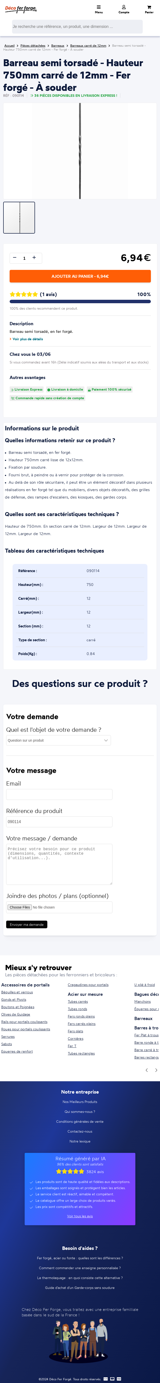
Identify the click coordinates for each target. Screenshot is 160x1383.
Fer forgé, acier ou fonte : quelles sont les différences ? (80, 1258)
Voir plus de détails (26, 339)
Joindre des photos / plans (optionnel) (57, 898)
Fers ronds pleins (81, 1016)
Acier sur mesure (85, 994)
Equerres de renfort (17, 1051)
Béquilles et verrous (17, 992)
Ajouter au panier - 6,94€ (80, 276)
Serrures (8, 1036)
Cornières (75, 1038)
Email (13, 785)
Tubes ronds (77, 1009)
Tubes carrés (78, 1001)
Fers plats (75, 1031)
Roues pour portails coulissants (25, 1029)
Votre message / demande (41, 840)
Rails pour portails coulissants (24, 1022)
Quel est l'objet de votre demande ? (53, 732)
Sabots (6, 1044)
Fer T (72, 1046)
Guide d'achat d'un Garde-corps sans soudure (80, 1287)
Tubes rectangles (81, 1053)
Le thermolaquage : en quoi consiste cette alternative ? (80, 1278)
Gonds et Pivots (13, 999)
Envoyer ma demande (27, 927)
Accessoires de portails (25, 984)
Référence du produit (34, 813)
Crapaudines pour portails (88, 984)
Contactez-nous (80, 1131)
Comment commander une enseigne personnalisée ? (80, 1268)
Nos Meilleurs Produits (80, 1102)
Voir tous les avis (80, 1216)
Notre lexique (80, 1141)
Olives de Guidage (15, 1014)
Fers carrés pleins (82, 1024)
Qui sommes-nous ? (80, 1111)
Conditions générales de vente (80, 1121)
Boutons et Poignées (17, 1007)
